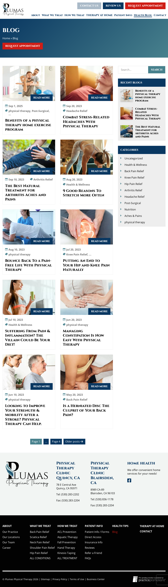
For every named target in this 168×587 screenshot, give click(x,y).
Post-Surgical (133, 203)
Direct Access (93, 537)
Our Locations (11, 537)
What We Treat (52, 15)
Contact (160, 15)
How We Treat (74, 15)
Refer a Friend (93, 553)
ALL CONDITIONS (40, 558)
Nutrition (130, 209)
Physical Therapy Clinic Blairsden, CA (102, 473)
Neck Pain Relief (39, 542)
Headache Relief (134, 196)
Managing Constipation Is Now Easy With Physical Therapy (83, 338)
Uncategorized (134, 158)
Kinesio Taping (66, 553)
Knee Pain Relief (134, 177)
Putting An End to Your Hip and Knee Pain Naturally (86, 265)
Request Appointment (145, 6)
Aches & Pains (133, 215)
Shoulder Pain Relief (42, 548)
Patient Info (123, 15)
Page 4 (56, 441)
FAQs (88, 558)
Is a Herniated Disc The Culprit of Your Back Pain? (86, 410)
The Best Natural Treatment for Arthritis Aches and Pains (25, 193)
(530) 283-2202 (70, 494)
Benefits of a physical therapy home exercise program (28, 125)
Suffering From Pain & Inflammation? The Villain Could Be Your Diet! (27, 338)
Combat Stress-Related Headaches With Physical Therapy (86, 122)
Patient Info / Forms (97, 532)
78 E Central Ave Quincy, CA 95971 (66, 486)
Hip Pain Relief (133, 184)
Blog (115, 532)
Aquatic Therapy (67, 537)
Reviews (90, 548)
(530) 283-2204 (71, 500)
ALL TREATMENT (67, 558)
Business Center (96, 579)
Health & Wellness (136, 164)
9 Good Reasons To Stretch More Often (83, 193)
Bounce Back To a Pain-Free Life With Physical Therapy (28, 265)
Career (6, 548)
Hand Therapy (66, 548)
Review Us (113, 6)
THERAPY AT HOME (99, 15)
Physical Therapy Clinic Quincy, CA (68, 470)
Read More (41, 97)
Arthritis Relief (133, 190)
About (35, 15)
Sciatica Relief (38, 537)
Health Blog (143, 15)
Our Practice (10, 532)
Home (6, 38)
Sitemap (45, 579)
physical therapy (135, 222)
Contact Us (89, 6)
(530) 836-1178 (104, 499)
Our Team (8, 542)
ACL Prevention (66, 532)
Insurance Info (94, 542)
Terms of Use (77, 579)
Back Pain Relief (134, 171)
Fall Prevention (66, 542)
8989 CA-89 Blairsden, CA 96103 (103, 491)
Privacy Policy (59, 579)
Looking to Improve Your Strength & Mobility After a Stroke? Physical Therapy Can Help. (25, 415)
